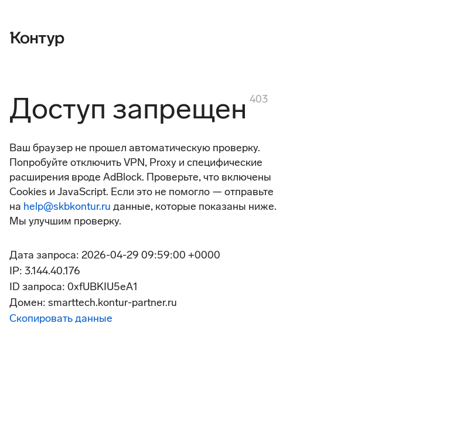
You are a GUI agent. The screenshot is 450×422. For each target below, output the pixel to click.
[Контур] (36, 37)
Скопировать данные (60, 318)
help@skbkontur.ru (67, 206)
